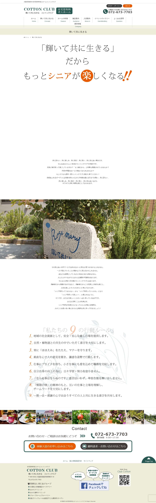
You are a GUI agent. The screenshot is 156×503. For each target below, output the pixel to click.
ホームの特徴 (63, 19)
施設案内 (75, 19)
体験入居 (127, 6)
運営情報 (77, 25)
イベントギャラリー (102, 19)
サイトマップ (88, 461)
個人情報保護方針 (75, 461)
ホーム (33, 19)
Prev (3, 417)
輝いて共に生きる (47, 19)
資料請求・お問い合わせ (114, 6)
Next (153, 417)
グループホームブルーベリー (40, 495)
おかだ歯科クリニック (37, 492)
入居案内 (87, 19)
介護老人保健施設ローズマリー (41, 487)
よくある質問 (119, 19)
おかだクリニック (36, 489)
